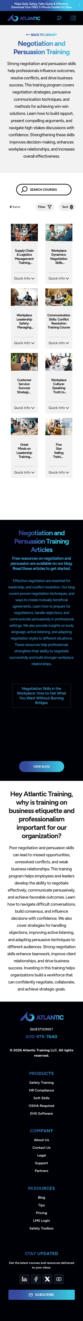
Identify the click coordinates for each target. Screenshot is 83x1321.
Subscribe (41, 1295)
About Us (41, 1140)
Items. (15, 207)
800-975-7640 (41, 1036)
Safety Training (41, 1082)
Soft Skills (41, 1098)
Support (41, 1163)
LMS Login (41, 1220)
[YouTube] (59, 1279)
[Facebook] (36, 1279)
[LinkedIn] (24, 1279)
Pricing (41, 1213)
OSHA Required (41, 1106)
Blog (41, 1197)
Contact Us (41, 1148)
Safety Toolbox (41, 1228)
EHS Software (41, 1113)
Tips (41, 1205)
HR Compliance (41, 1090)
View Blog (41, 766)
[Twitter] (47, 1279)
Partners (41, 1171)
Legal (41, 1155)
